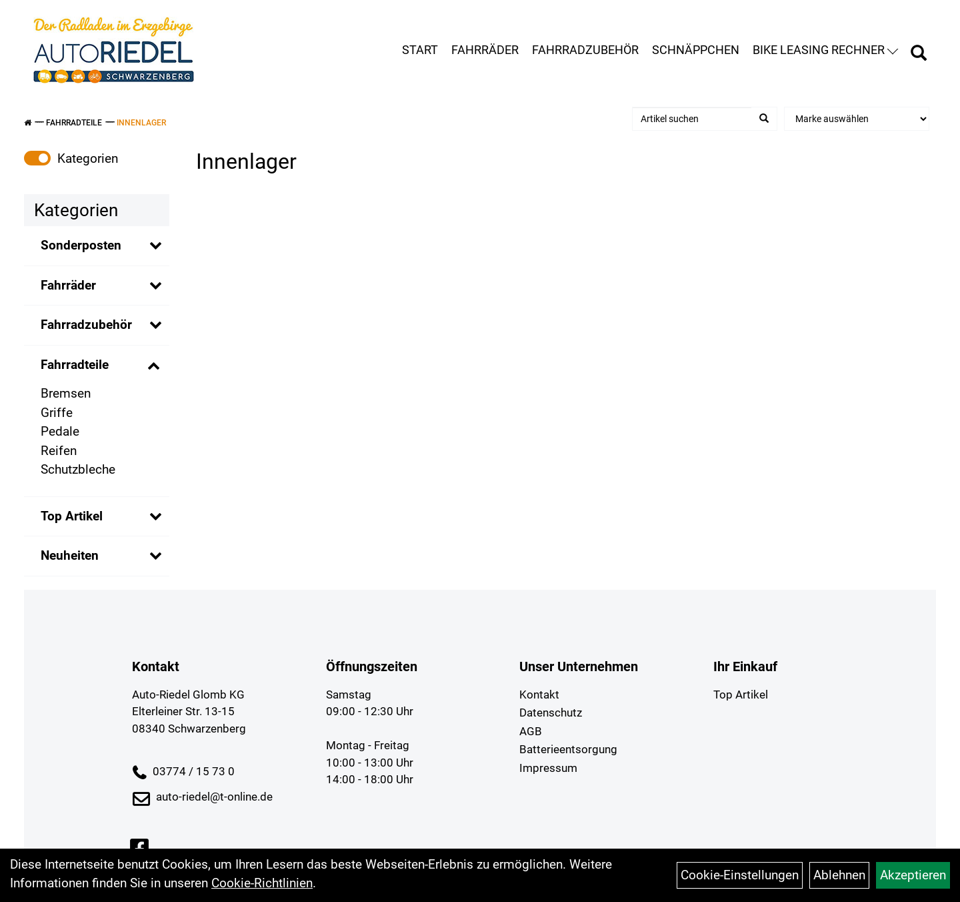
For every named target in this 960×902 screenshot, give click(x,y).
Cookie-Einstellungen (740, 875)
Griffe (57, 412)
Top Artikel (72, 516)
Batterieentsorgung (568, 749)
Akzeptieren (913, 875)
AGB (530, 731)
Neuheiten (70, 555)
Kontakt (539, 694)
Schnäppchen (695, 50)
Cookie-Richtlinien (262, 883)
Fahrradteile (74, 122)
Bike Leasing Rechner (825, 50)
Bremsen (66, 393)
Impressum (548, 768)
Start (420, 50)
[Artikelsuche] (919, 54)
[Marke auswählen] (856, 119)
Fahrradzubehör (585, 50)
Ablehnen (839, 875)
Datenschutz (550, 712)
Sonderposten (81, 245)
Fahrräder (485, 50)
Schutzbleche (78, 469)
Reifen (59, 450)
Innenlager (141, 122)
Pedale (60, 431)
